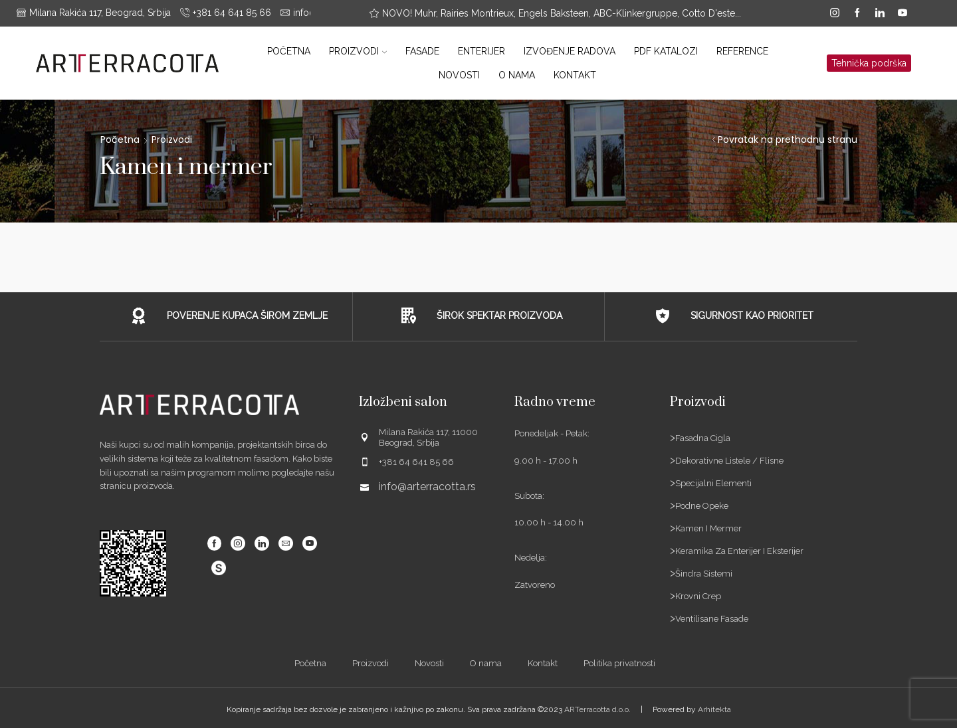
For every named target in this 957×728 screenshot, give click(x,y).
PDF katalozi (666, 51)
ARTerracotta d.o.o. (597, 709)
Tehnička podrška (868, 63)
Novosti (459, 75)
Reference (742, 51)
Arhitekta (714, 709)
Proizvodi (358, 51)
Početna (288, 51)
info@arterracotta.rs (427, 486)
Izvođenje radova (569, 51)
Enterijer (481, 51)
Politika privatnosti (619, 663)
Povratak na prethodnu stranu (787, 139)
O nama (516, 75)
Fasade (422, 51)
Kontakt (575, 75)
